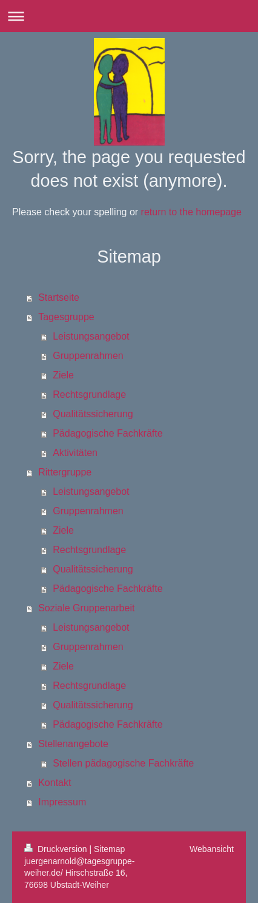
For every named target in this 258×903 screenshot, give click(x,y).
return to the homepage (191, 212)
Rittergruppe (64, 472)
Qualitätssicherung (93, 414)
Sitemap (109, 849)
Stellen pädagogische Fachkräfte (123, 763)
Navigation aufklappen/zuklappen (129, 16)
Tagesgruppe (66, 317)
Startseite (58, 297)
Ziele (63, 375)
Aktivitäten (75, 453)
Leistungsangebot (91, 336)
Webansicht (212, 849)
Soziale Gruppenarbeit (86, 608)
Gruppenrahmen (88, 356)
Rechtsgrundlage (89, 394)
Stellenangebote (73, 744)
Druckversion (56, 849)
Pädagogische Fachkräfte (107, 433)
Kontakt (54, 782)
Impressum (62, 802)
